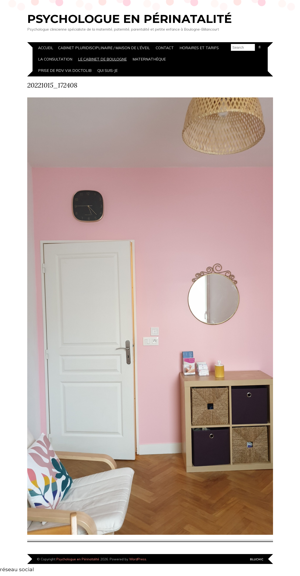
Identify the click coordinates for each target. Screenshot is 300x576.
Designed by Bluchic (256, 559)
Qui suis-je (107, 70)
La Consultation (55, 59)
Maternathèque (149, 59)
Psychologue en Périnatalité (129, 19)
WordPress (137, 559)
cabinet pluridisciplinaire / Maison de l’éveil (104, 48)
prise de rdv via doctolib (65, 70)
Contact (165, 48)
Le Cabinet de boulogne (102, 59)
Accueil (45, 48)
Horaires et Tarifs (199, 48)
